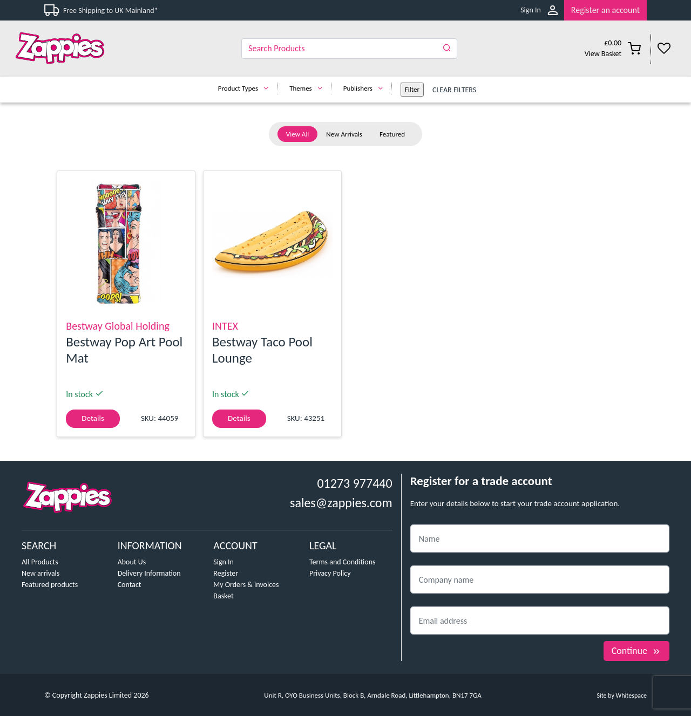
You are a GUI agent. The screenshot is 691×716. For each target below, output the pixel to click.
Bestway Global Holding (118, 325)
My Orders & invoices (246, 584)
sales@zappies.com (341, 502)
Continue (636, 651)
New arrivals (40, 573)
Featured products (50, 584)
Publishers (365, 88)
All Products (40, 562)
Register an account (605, 10)
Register (225, 573)
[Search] (349, 48)
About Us (132, 562)
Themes (308, 88)
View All (297, 134)
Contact (129, 584)
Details (93, 418)
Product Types (246, 88)
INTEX (225, 325)
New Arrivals (344, 134)
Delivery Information (149, 573)
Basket (223, 596)
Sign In (530, 10)
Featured (392, 134)
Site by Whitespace (622, 695)
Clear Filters (454, 89)
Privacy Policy (330, 573)
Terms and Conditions (342, 562)
